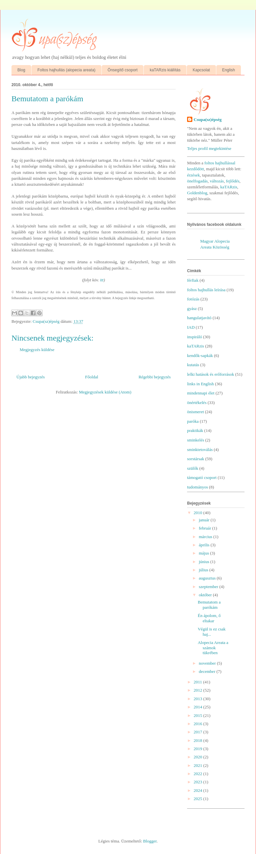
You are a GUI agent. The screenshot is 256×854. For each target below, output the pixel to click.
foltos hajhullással (219, 162)
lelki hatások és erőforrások (210, 374)
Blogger (150, 841)
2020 (198, 756)
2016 (198, 723)
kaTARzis (228, 186)
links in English (200, 383)
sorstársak (195, 458)
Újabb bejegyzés (30, 376)
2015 (198, 715)
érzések (193, 175)
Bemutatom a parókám (209, 605)
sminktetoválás (200, 449)
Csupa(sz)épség (208, 119)
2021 (198, 765)
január (205, 519)
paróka (193, 421)
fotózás (193, 299)
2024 (198, 790)
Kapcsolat (201, 70)
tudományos (197, 487)
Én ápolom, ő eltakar (209, 618)
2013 (198, 698)
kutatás (193, 364)
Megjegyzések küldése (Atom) (105, 392)
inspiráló (194, 336)
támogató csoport (202, 477)
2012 (198, 690)
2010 (198, 512)
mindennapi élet (200, 393)
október (206, 594)
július (204, 569)
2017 (198, 731)
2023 (198, 781)
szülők (192, 468)
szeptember (209, 586)
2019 (198, 748)
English (228, 70)
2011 (198, 681)
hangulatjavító (199, 317)
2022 (198, 773)
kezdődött (195, 168)
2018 (198, 740)
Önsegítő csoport (123, 70)
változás (217, 180)
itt (102, 279)
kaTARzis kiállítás (165, 70)
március (206, 536)
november (208, 663)
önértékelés (196, 402)
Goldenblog (197, 192)
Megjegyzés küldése (37, 349)
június (204, 561)
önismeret (195, 411)
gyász (192, 308)
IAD (191, 327)
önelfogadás (197, 180)
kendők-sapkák (200, 355)
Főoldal (91, 376)
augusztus (208, 578)
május (204, 553)
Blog (21, 70)
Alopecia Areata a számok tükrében (213, 647)
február (205, 528)
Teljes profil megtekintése (209, 148)
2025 (198, 798)
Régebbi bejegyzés (155, 376)
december (208, 671)
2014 (198, 706)
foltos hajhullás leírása (206, 289)
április (205, 544)
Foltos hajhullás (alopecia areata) (66, 70)
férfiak (193, 280)
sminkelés (195, 440)
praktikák (195, 430)
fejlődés (232, 180)
